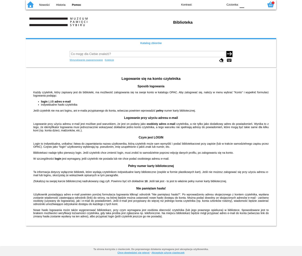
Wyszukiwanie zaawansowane (86, 59)
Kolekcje (109, 59)
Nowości (44, 4)
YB (212, 4)
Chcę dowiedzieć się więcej (133, 252)
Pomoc (76, 4)
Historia (60, 4)
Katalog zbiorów (151, 43)
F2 (257, 4)
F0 (242, 4)
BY (220, 4)
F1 (248, 4)
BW (204, 4)
